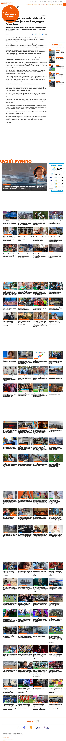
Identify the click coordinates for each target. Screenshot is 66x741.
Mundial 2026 (48, 4)
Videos (60, 4)
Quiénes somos (6, 737)
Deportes (54, 4)
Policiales (43, 4)
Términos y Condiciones (8, 739)
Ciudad (35, 4)
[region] (33, 10)
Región (39, 4)
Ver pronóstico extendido (57, 190)
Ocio (57, 4)
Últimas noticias (30, 4)
